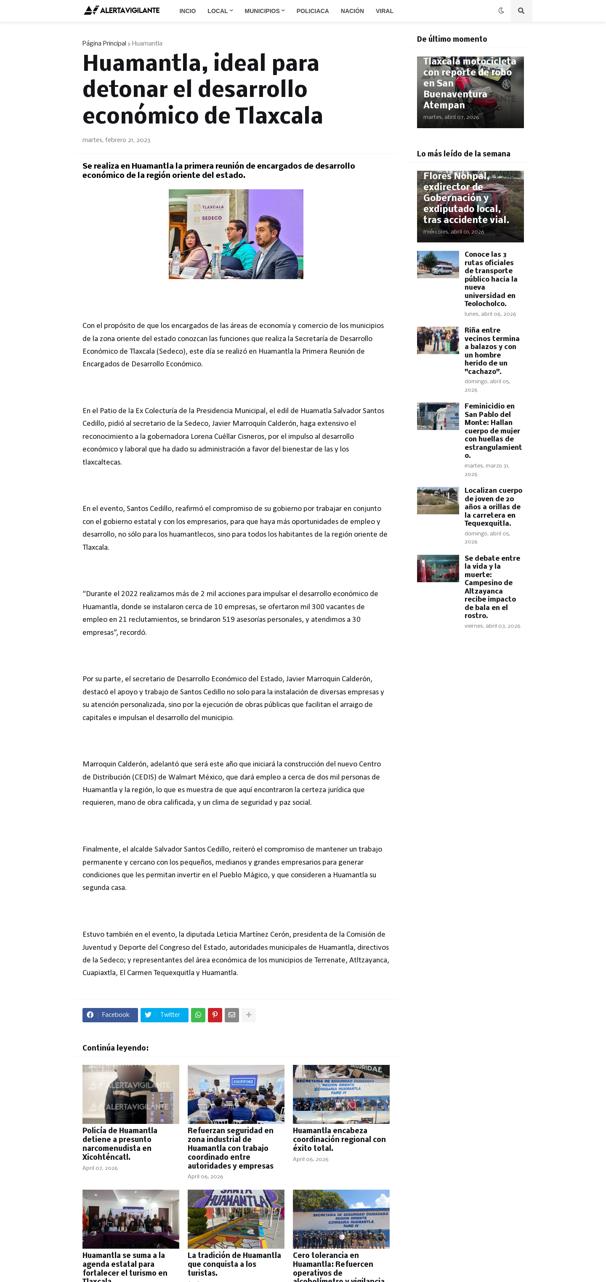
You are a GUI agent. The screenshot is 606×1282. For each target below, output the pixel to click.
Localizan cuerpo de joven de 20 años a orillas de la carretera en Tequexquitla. (493, 507)
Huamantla (147, 44)
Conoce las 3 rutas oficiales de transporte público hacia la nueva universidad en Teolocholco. (491, 279)
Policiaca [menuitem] (313, 11)
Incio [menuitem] (187, 11)
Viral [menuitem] (384, 11)
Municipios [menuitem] (262, 11)
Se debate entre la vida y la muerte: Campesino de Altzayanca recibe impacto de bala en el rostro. (492, 587)
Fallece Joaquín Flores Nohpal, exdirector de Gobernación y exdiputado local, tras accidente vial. (466, 193)
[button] (501, 11)
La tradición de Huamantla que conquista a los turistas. (234, 1265)
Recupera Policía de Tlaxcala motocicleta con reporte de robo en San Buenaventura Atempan (469, 78)
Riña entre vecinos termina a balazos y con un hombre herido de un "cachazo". (492, 351)
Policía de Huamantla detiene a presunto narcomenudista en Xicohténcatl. (119, 1144)
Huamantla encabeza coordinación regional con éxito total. (339, 1140)
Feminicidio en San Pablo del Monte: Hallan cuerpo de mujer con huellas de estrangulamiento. (493, 431)
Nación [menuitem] (352, 11)
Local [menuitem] (217, 11)
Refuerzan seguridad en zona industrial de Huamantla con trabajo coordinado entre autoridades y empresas (231, 1148)
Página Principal (104, 44)
